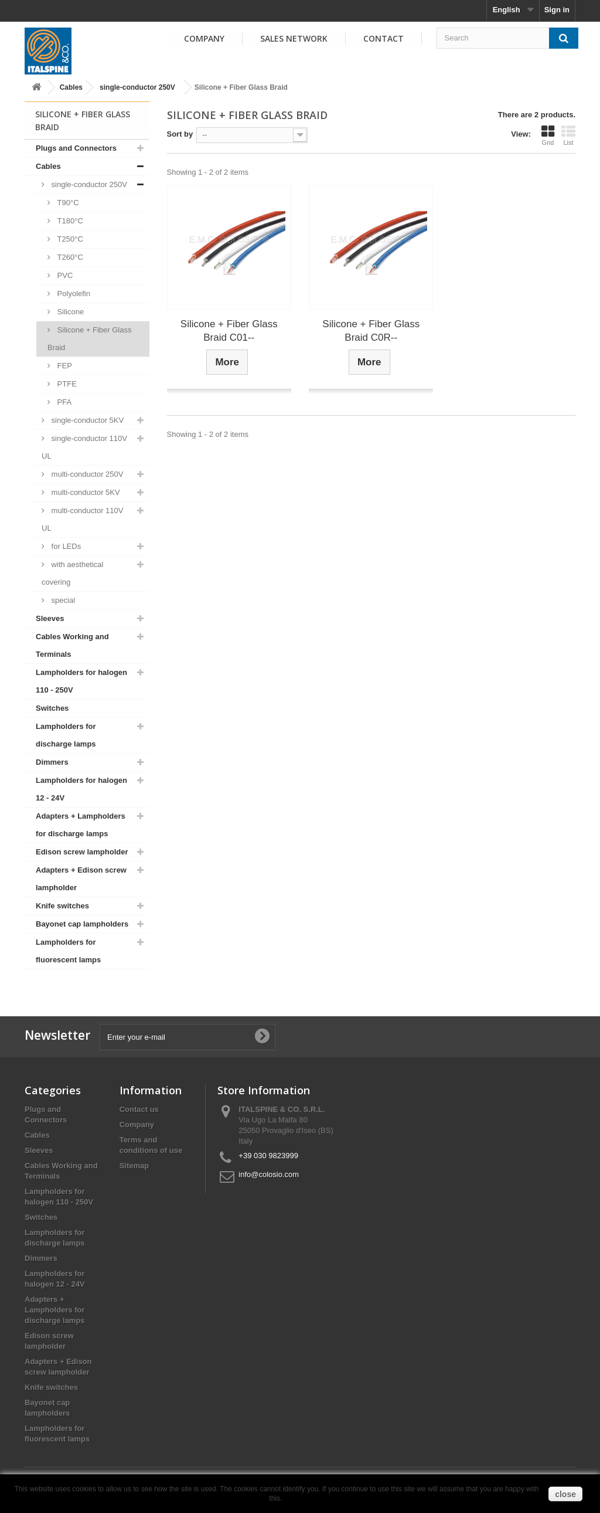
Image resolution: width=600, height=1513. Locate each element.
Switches (52, 708)
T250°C (69, 239)
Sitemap (134, 1165)
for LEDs (65, 546)
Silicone (69, 311)
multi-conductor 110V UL (82, 519)
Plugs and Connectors (76, 148)
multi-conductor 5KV (84, 492)
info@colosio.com (268, 1174)
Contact (383, 38)
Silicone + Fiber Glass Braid (89, 338)
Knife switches (62, 905)
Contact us (139, 1109)
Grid (547, 135)
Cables (71, 87)
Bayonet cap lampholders (82, 924)
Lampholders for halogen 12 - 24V (81, 789)
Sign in (557, 9)
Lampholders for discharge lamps (66, 735)
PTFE (66, 383)
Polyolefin (72, 293)
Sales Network (294, 38)
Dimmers (52, 762)
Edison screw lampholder (82, 851)
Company (204, 38)
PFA (63, 402)
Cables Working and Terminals (72, 645)
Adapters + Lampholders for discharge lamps (80, 825)
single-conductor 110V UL (84, 447)
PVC (64, 275)
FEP (63, 365)
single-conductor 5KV (86, 420)
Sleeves (50, 618)
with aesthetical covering (73, 573)
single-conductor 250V (137, 87)
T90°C (67, 202)
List (568, 135)
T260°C (69, 257)
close (565, 1494)
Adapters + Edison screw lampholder (81, 879)
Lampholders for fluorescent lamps (68, 951)
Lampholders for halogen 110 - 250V (81, 681)
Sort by (180, 134)
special (62, 600)
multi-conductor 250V (86, 474)
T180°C (69, 220)
